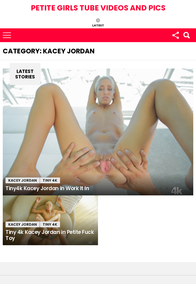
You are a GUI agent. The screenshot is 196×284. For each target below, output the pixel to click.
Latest (98, 25)
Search (186, 35)
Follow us (175, 35)
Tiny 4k (50, 180)
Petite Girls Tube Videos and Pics (98, 8)
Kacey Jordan (22, 180)
